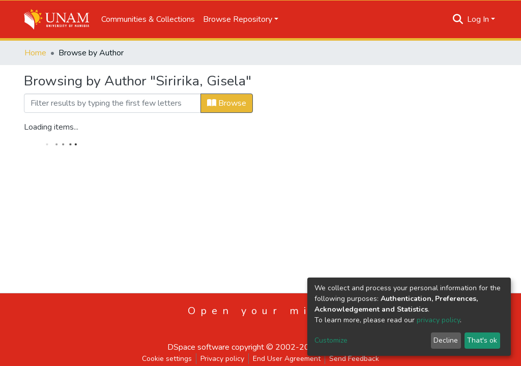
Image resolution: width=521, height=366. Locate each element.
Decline (445, 340)
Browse (226, 103)
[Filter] (112, 103)
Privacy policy (222, 358)
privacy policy (438, 320)
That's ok (482, 340)
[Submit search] (458, 19)
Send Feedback (354, 358)
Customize (331, 340)
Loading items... (51, 127)
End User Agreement (287, 358)
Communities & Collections (148, 19)
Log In (478, 19)
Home (35, 52)
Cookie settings (167, 358)
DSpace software (198, 347)
